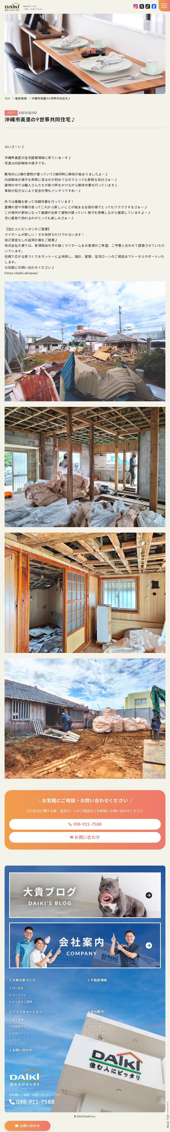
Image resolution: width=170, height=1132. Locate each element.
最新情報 (21, 98)
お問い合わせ (85, 837)
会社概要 (94, 1019)
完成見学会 (17, 1026)
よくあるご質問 (20, 1001)
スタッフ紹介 (97, 1040)
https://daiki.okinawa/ (21, 273)
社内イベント (19, 1033)
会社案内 (95, 1012)
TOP (7, 98)
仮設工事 (94, 1026)
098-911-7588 (85, 824)
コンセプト (17, 995)
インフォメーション (25, 1012)
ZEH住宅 (16, 988)
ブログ (15, 1040)
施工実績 (16, 1019)
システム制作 (97, 1033)
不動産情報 (97, 980)
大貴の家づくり (22, 980)
